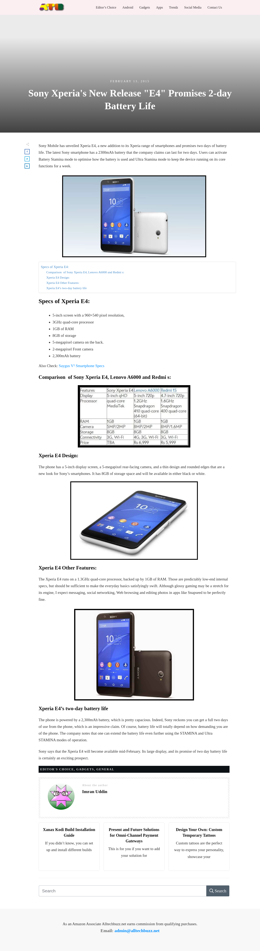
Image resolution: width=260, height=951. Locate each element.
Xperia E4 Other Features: (62, 282)
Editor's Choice (57, 769)
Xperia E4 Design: (58, 277)
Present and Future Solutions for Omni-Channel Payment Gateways (134, 835)
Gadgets (85, 769)
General (105, 769)
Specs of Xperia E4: (55, 267)
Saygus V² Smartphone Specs (81, 366)
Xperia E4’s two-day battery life (66, 288)
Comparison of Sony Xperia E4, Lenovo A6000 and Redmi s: (85, 272)
